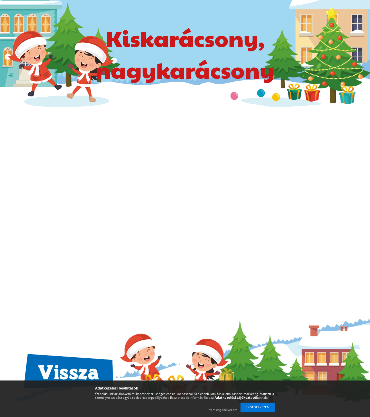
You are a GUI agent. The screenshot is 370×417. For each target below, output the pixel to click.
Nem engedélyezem (222, 409)
